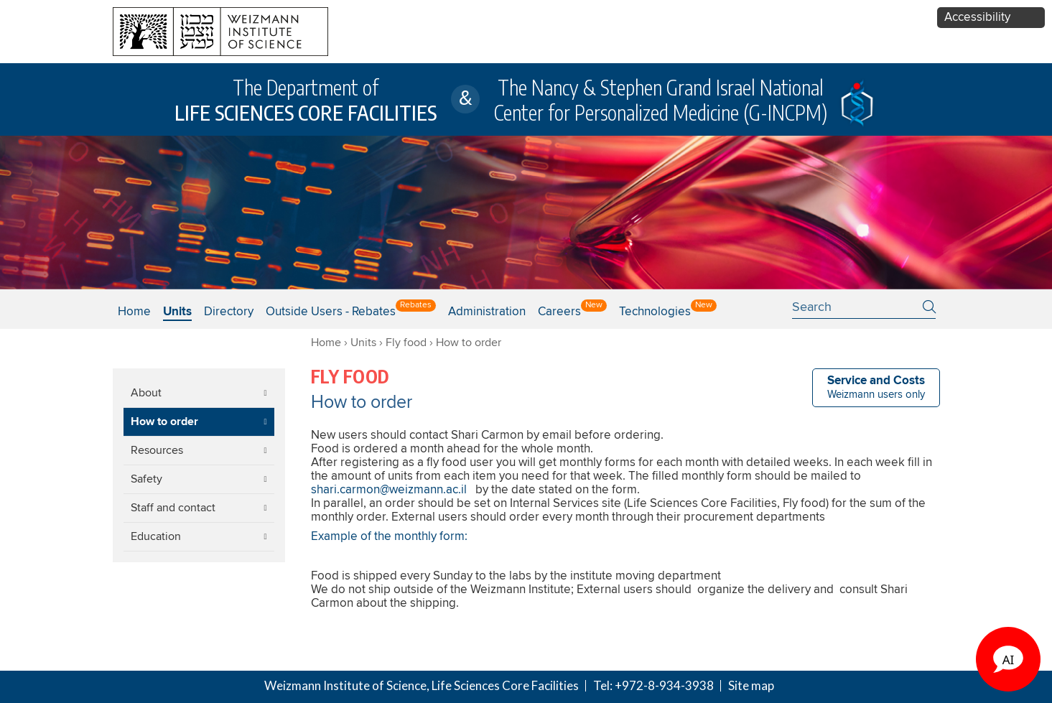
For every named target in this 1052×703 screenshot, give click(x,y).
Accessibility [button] (977, 17)
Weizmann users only (876, 387)
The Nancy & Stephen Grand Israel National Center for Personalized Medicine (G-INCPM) (660, 100)
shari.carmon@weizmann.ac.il (389, 490)
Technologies (655, 312)
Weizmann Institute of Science (345, 685)
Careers (559, 312)
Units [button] (177, 312)
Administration (487, 312)
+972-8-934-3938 (664, 685)
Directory (228, 312)
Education (156, 536)
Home (134, 312)
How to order (164, 421)
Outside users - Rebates (331, 312)
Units (363, 342)
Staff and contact (173, 508)
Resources (157, 450)
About (146, 393)
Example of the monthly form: (389, 536)
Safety (146, 479)
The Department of (305, 100)
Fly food (406, 342)
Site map (751, 685)
